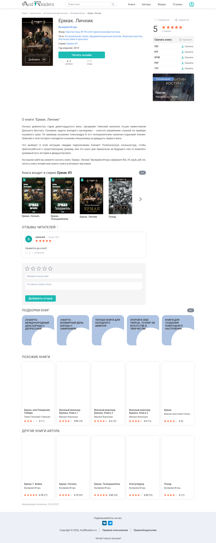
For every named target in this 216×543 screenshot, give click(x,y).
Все (142, 173)
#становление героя (76, 36)
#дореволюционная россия (105, 36)
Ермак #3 (72, 43)
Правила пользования (115, 530)
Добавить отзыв (40, 298)
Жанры (162, 4)
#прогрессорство (132, 36)
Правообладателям (145, 530)
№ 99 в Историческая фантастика (100, 31)
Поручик (160, 92)
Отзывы (177, 4)
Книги (131, 4)
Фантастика (73, 31)
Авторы (146, 4)
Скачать (189, 46)
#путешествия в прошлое (73, 39)
